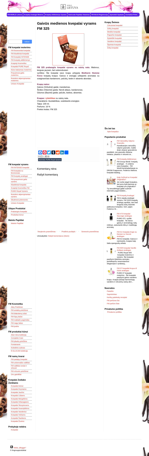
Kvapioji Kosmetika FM (20, 188)
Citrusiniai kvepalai (114, 25)
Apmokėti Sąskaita (117, 15)
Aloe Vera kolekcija (18, 335)
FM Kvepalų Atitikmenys (126, 159)
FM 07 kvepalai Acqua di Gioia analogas (127, 269)
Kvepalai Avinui (17, 386)
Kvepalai (14, 430)
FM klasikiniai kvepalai (20, 54)
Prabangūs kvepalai (19, 211)
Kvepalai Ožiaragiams (20, 402)
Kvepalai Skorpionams (20, 405)
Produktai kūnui (17, 215)
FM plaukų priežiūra (19, 341)
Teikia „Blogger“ (18, 448)
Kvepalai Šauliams (18, 418)
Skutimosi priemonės (19, 200)
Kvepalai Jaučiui (17, 392)
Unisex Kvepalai (17, 84)
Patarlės (110, 291)
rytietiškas (50, 98)
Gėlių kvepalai (113, 28)
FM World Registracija (99, 15)
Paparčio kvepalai (114, 35)
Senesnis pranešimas (90, 231)
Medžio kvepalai (113, 32)
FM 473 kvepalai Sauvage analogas (124, 215)
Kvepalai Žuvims (17, 421)
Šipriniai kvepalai (114, 45)
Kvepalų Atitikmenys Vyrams (56, 15)
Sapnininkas (112, 294)
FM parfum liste (113, 303)
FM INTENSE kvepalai (20, 167)
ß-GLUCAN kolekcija (19, 351)
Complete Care (17, 338)
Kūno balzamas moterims (21, 70)
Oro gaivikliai (16, 374)
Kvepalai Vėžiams (18, 415)
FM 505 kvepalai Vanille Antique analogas (126, 249)
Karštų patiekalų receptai (117, 297)
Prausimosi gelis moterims (17, 74)
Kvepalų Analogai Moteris (33, 15)
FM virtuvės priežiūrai (19, 371)
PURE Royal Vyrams (53, 160)
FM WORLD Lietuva (15, 15)
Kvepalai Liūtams (18, 395)
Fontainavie (15, 344)
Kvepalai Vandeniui (18, 412)
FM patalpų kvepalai (19, 359)
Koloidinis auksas (18, 348)
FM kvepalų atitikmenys (20, 60)
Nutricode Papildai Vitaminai (79, 15)
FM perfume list (113, 300)
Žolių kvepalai (112, 48)
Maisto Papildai (17, 223)
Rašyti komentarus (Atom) (58, 236)
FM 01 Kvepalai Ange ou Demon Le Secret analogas (127, 234)
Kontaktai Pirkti (131, 15)
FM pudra (15, 326)
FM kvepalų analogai (19, 176)
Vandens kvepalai (114, 41)
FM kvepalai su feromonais (17, 172)
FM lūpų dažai (16, 317)
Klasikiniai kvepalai (18, 185)
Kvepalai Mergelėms (19, 399)
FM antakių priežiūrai (19, 310)
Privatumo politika (114, 312)
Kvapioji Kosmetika (18, 63)
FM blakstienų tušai (19, 313)
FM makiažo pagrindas (20, 320)
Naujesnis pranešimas (47, 231)
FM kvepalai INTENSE (20, 57)
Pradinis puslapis (68, 231)
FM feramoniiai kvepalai (20, 50)
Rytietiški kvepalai (114, 38)
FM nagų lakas (17, 323)
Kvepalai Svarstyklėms (20, 408)
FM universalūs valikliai (20, 363)
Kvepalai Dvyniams (18, 389)
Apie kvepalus (112, 131)
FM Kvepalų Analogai (125, 195)
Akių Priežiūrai (17, 307)
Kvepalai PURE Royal (20, 66)
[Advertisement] (68, 128)
